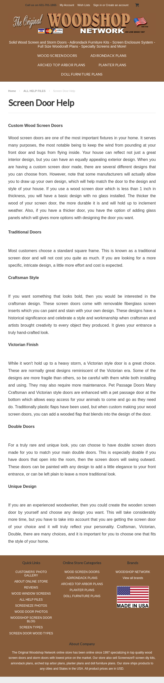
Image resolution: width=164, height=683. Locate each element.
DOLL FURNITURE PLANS (82, 74)
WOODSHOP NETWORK (133, 572)
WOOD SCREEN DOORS (57, 55)
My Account (67, 5)
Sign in (97, 5)
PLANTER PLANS (112, 65)
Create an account (117, 5)
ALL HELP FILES (34, 90)
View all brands (133, 578)
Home (12, 90)
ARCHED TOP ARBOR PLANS (61, 65)
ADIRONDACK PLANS (108, 55)
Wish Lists (83, 5)
